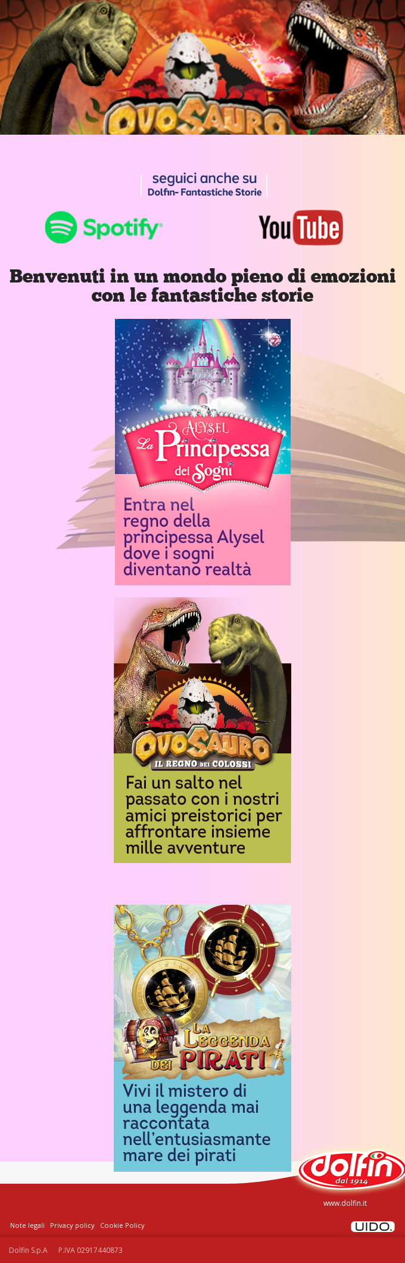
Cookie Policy (122, 1225)
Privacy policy (72, 1225)
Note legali (27, 1225)
